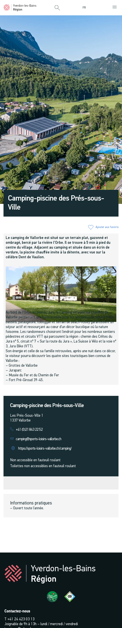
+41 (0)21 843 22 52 (29, 430)
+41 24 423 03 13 (21, 619)
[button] (57, 8)
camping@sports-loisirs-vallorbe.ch (38, 439)
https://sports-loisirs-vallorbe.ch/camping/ (44, 448)
